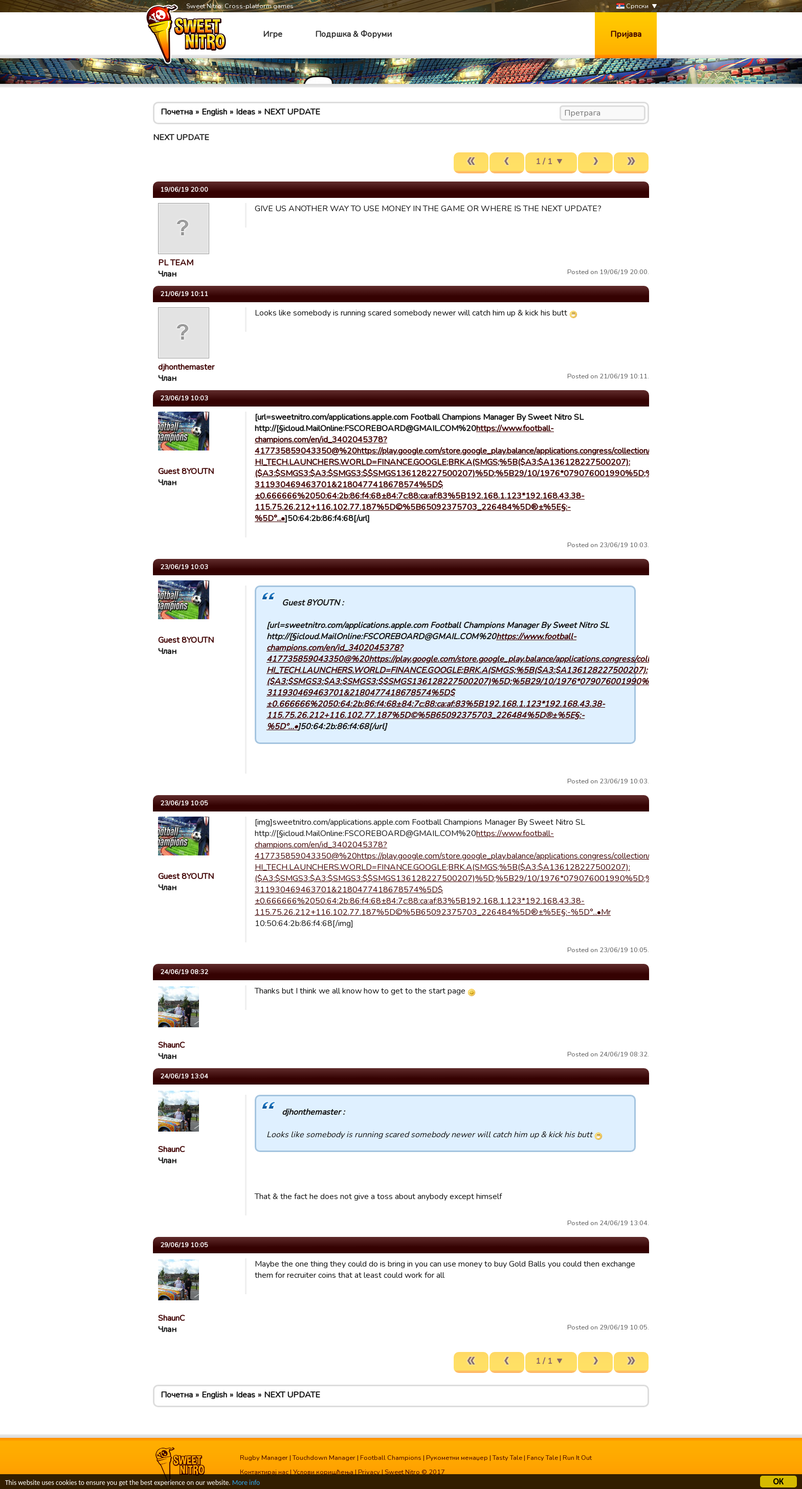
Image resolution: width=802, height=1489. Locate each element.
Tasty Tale (507, 1457)
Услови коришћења (323, 1472)
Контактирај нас (264, 1472)
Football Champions (390, 1457)
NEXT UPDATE (292, 112)
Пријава (625, 34)
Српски (632, 6)
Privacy (369, 1472)
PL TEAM (175, 262)
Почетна (177, 112)
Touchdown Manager (324, 1457)
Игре (272, 34)
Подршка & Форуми (353, 34)
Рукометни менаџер (457, 1457)
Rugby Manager (264, 1457)
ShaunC (171, 1045)
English (214, 112)
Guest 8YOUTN (186, 471)
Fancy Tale (542, 1457)
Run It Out (577, 1457)
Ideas (245, 112)
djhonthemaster (186, 367)
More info (246, 1483)
